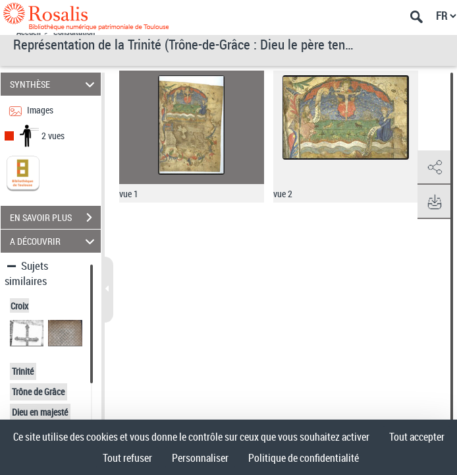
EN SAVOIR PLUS (55, 217)
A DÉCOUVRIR (54, 241)
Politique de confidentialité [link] (303, 458)
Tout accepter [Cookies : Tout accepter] (416, 436)
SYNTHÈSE (54, 84)
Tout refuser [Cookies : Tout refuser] (127, 458)
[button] (433, 167)
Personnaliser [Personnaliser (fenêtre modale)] (200, 458)
